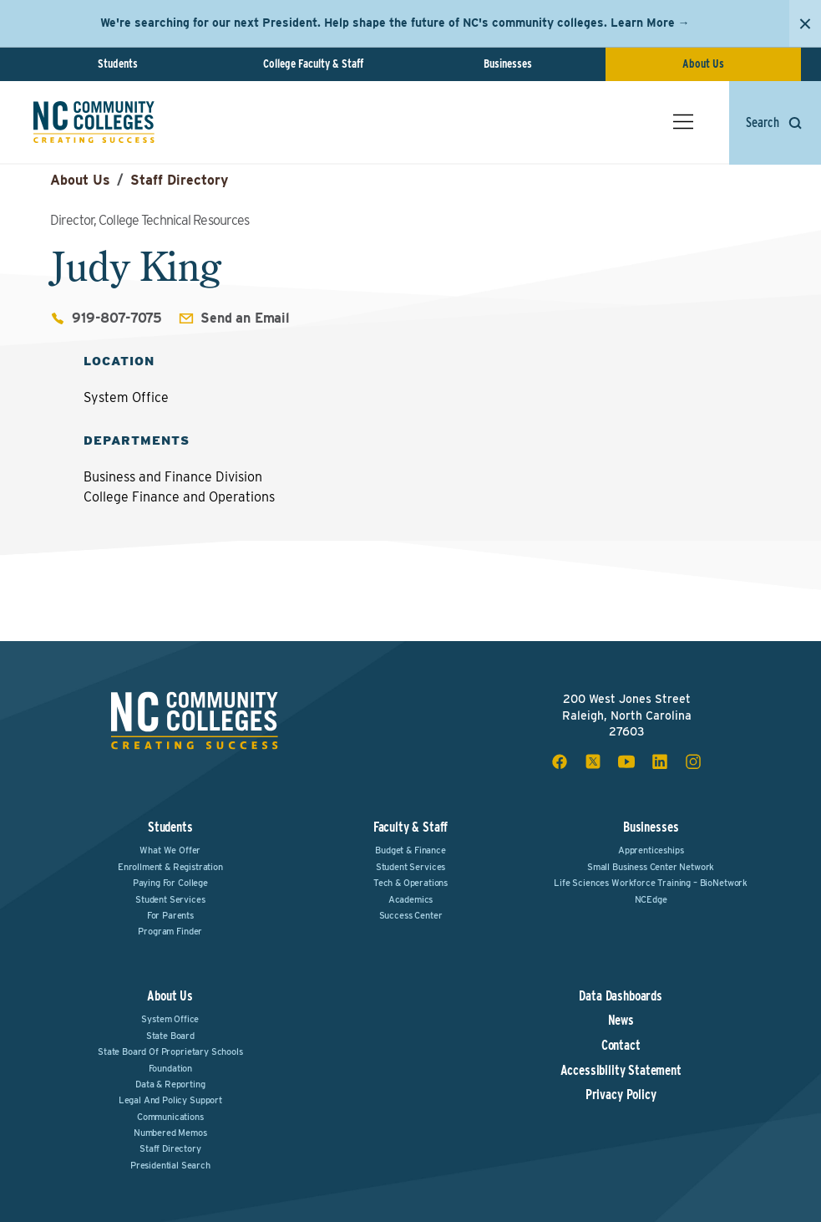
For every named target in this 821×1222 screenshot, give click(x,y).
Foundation (170, 1068)
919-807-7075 (117, 318)
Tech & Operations (410, 882)
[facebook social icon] (559, 761)
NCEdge (651, 899)
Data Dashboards (620, 996)
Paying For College (170, 882)
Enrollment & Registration (170, 867)
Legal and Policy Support (170, 1100)
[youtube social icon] (626, 761)
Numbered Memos (170, 1132)
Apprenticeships (651, 850)
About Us (703, 63)
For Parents (170, 915)
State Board (170, 1035)
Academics (410, 899)
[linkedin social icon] (659, 761)
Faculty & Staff (411, 827)
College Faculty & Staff (313, 63)
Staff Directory (179, 180)
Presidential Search (170, 1165)
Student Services (170, 899)
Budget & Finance (410, 850)
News (621, 1020)
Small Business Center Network (650, 867)
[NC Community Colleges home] (94, 122)
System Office (170, 1019)
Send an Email (245, 318)
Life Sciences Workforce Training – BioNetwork (651, 882)
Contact (621, 1045)
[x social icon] (593, 761)
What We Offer (169, 850)
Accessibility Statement (621, 1070)
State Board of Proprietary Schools (170, 1051)
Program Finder (170, 931)
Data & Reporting (170, 1084)
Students (118, 63)
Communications (170, 1117)
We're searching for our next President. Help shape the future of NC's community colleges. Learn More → (395, 22)
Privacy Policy (620, 1094)
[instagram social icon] (693, 761)
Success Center (411, 915)
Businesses (508, 63)
